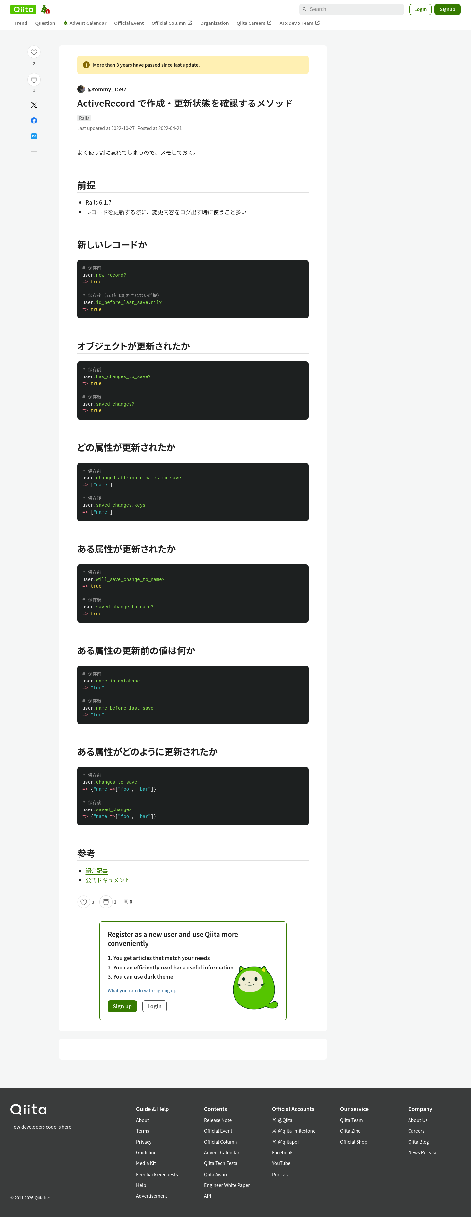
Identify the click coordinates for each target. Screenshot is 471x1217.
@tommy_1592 (101, 89)
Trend (20, 23)
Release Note (218, 1120)
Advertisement (151, 1196)
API (207, 1196)
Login (420, 9)
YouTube (281, 1163)
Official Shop (353, 1141)
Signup (447, 9)
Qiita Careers (254, 23)
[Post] (34, 105)
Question (45, 23)
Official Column (172, 23)
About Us (417, 1120)
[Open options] (34, 152)
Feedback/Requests (157, 1174)
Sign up (122, 1006)
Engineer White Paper (227, 1185)
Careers (416, 1131)
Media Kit (146, 1163)
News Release (422, 1152)
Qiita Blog (418, 1141)
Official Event (129, 23)
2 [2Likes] (34, 63)
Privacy (143, 1141)
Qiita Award (216, 1174)
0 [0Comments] (127, 901)
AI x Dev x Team (300, 23)
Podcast (280, 1174)
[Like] (34, 51)
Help (141, 1185)
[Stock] (34, 79)
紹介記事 (97, 870)
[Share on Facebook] (34, 120)
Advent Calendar (85, 23)
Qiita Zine (350, 1131)
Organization (214, 23)
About (142, 1120)
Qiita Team (351, 1120)
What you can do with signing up (142, 990)
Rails (84, 118)
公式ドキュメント (108, 880)
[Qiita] (23, 9)
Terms (142, 1131)
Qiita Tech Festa (220, 1163)
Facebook (282, 1152)
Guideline (146, 1152)
